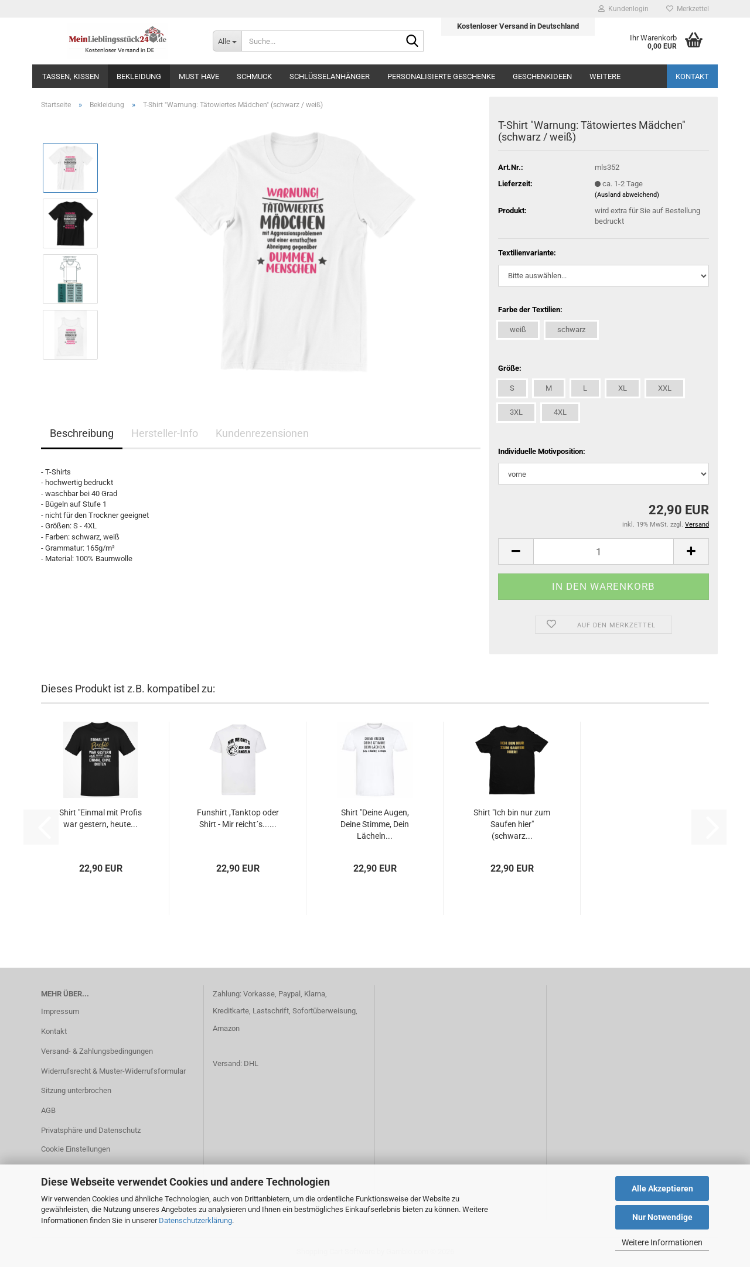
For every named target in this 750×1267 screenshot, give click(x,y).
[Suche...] (227, 41)
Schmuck (254, 76)
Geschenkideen (542, 76)
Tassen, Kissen (70, 76)
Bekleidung (139, 76)
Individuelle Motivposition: (541, 451)
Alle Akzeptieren (662, 1188)
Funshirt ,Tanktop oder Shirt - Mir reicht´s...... (238, 818)
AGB (48, 1110)
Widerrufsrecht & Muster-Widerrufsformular (113, 1071)
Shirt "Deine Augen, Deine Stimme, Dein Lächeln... (374, 824)
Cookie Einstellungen (75, 1149)
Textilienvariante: (527, 252)
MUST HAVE (199, 76)
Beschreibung (82, 433)
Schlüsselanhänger (329, 76)
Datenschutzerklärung (195, 1220)
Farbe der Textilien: (530, 309)
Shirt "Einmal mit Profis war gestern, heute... (100, 818)
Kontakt (692, 76)
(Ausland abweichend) (627, 195)
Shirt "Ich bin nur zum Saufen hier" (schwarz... (511, 824)
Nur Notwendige (662, 1217)
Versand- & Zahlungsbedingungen (97, 1051)
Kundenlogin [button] (623, 9)
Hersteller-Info (164, 433)
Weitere (605, 76)
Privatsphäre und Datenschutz (91, 1130)
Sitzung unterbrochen (76, 1090)
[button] (515, 551)
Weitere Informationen (662, 1242)
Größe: (509, 368)
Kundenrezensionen (262, 433)
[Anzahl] (603, 551)
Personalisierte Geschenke (441, 76)
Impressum (60, 1011)
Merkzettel (687, 9)
